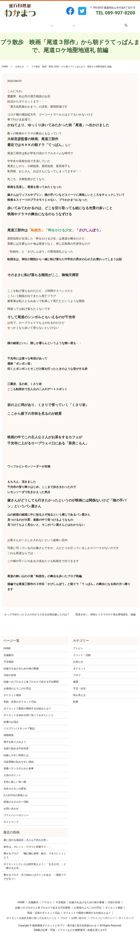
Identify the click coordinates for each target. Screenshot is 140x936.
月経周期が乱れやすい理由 (19, 758)
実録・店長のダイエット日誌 (20, 698)
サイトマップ (11, 818)
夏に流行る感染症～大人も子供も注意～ (26, 836)
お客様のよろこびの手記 (17, 685)
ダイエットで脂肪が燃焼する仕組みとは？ (27, 705)
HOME (22, 23)
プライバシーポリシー (16, 811)
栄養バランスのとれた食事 (19, 765)
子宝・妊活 (79, 685)
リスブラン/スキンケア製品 (19, 725)
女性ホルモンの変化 (15, 785)
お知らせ (19, 63)
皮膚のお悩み (11, 718)
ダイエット (79, 665)
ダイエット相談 (64, 23)
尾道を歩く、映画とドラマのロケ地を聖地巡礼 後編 (105, 611)
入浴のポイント (12, 771)
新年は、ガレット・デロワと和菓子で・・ (27, 843)
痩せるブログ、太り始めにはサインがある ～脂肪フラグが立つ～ (35, 873)
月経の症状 (10, 671)
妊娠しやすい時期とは (16, 751)
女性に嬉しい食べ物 (15, 778)
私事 (75, 698)
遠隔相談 (9, 731)
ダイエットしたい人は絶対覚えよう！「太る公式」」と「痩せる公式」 (35, 862)
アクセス (93, 23)
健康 (75, 678)
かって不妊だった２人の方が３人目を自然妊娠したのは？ (37, 611)
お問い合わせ (108, 23)
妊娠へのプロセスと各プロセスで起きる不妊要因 (31, 678)
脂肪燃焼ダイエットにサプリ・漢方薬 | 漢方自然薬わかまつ (65, 922)
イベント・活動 (82, 651)
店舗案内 (33, 23)
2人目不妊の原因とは (16, 791)
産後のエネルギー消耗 (16, 798)
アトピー (78, 645)
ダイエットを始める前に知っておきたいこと (29, 711)
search (121, 23)
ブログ (82, 23)
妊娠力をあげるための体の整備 (21, 665)
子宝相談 (46, 23)
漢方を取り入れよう (15, 738)
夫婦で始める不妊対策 (16, 745)
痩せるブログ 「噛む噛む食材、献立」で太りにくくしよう (35, 852)
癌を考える (79, 691)
